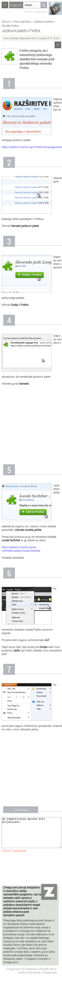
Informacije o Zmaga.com (42, 979)
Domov (6, 21)
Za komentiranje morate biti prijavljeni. (31, 836)
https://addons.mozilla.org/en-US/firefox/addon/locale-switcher (21, 548)
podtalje (14, 38)
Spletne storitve (43, 21)
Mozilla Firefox (10, 26)
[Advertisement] (31, 426)
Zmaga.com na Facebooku (22, 975)
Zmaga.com (16, 5)
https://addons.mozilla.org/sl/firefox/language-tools (32, 147)
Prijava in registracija (36, 11)
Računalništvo (22, 21)
